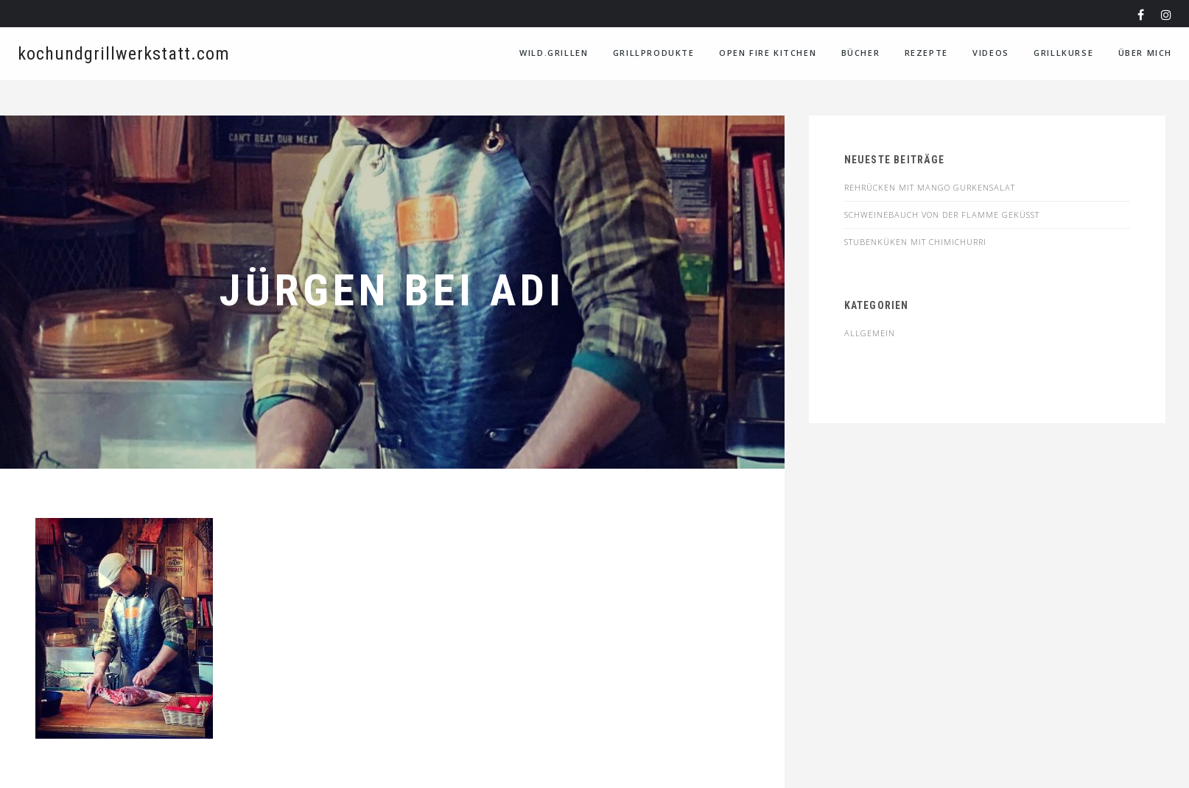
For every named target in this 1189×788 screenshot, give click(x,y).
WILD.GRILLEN (553, 52)
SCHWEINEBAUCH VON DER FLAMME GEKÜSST (941, 214)
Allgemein (869, 332)
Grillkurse (1063, 52)
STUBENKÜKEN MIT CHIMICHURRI (915, 241)
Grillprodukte (654, 52)
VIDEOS (990, 52)
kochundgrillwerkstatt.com (124, 53)
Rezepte (926, 52)
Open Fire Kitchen (767, 52)
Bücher (860, 52)
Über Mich (1145, 52)
